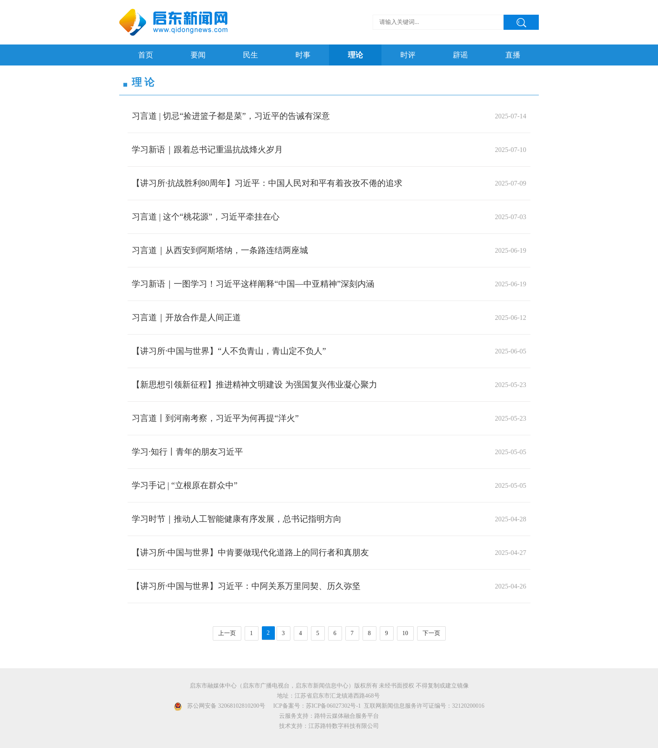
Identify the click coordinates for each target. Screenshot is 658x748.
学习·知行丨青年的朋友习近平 (187, 451)
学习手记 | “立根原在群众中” (185, 485)
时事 (303, 55)
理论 (355, 55)
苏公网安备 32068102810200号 (226, 706)
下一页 (431, 633)
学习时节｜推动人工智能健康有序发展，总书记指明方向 (237, 518)
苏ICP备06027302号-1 (333, 706)
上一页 (227, 633)
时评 (407, 55)
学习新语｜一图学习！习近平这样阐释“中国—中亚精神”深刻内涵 (253, 283)
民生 (250, 55)
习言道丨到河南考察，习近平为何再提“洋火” (215, 418)
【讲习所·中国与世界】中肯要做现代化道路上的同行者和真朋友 (250, 552)
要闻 (198, 55)
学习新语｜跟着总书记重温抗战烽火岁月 (207, 149)
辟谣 (460, 55)
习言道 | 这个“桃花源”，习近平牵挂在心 (205, 216)
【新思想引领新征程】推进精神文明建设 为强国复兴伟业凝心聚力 (254, 384)
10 (405, 633)
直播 (512, 55)
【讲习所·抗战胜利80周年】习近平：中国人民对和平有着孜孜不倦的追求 (267, 183)
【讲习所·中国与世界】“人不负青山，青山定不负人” (229, 351)
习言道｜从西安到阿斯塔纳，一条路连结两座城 (220, 250)
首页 (145, 55)
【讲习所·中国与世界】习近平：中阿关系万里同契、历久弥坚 (246, 586)
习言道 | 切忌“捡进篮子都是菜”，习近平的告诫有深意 (231, 115)
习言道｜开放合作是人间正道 (186, 317)
